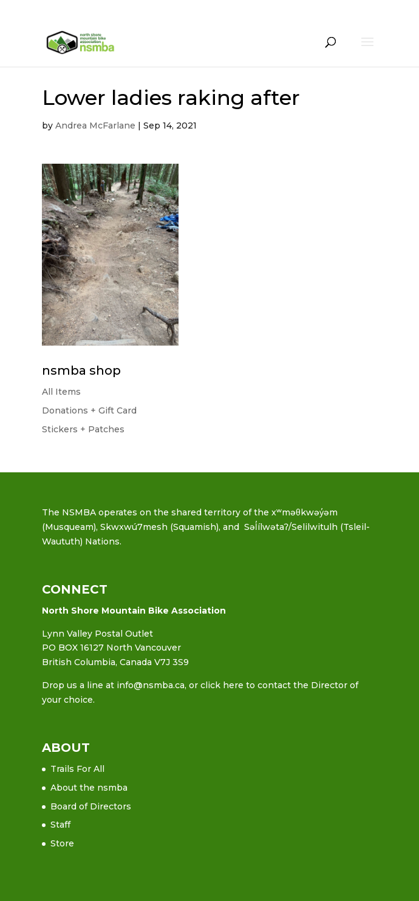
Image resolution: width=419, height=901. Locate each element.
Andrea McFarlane (95, 125)
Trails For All (77, 768)
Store (62, 843)
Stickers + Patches (83, 429)
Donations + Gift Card (89, 410)
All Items (61, 391)
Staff (60, 824)
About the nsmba (89, 787)
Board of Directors (90, 806)
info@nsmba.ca (151, 685)
